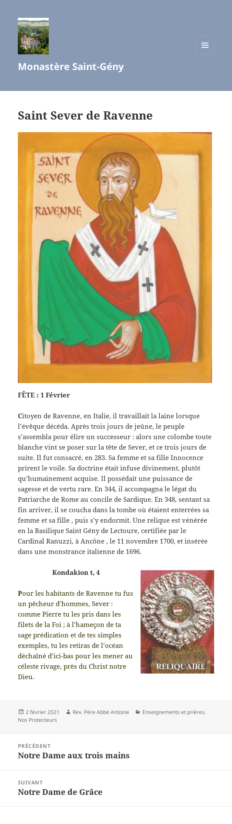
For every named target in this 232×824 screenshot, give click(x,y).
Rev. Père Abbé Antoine (101, 712)
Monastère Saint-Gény (71, 66)
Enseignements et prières (173, 712)
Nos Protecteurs (37, 720)
